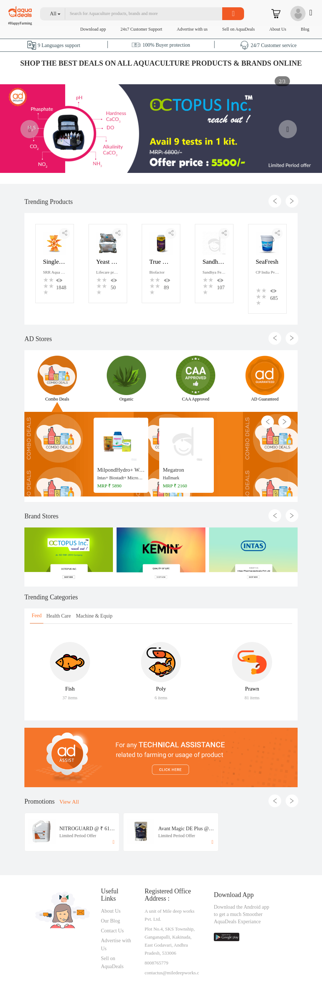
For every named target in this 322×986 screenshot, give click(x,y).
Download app (93, 29)
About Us (277, 29)
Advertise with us (192, 29)
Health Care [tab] (58, 616)
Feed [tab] (37, 615)
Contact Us (112, 930)
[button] (55, 14)
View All (69, 802)
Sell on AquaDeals (238, 29)
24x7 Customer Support (141, 29)
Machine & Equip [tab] (94, 616)
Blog (305, 29)
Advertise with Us (116, 944)
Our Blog (110, 921)
